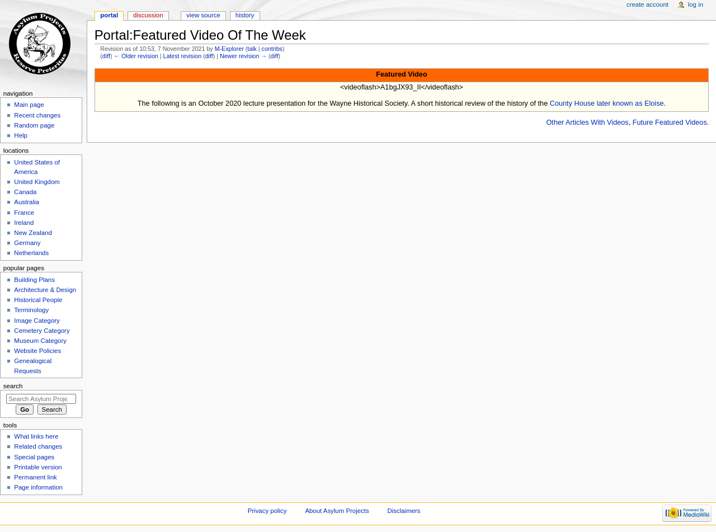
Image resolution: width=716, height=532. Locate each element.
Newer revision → (243, 56)
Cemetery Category (41, 330)
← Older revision (136, 56)
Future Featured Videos (670, 122)
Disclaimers (404, 510)
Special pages (34, 457)
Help (20, 135)
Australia (26, 202)
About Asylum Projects (337, 510)
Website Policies (37, 350)
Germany (27, 242)
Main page (29, 104)
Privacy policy (267, 510)
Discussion (148, 15)
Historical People (38, 299)
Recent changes (37, 115)
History (245, 15)
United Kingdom (37, 181)
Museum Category (40, 340)
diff (106, 56)
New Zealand (32, 232)
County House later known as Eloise (607, 103)
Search (13, 386)
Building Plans (34, 279)
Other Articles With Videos (588, 122)
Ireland (24, 222)
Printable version (38, 467)
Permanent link (35, 477)
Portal (109, 15)
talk (252, 48)
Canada (25, 192)
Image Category (37, 320)
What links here (36, 436)
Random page (34, 125)
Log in (695, 4)
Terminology (31, 310)
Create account (647, 4)
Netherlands (31, 252)
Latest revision (182, 56)
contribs (272, 48)
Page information (38, 487)
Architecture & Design (45, 289)
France (24, 212)
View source (203, 15)
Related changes (38, 446)
